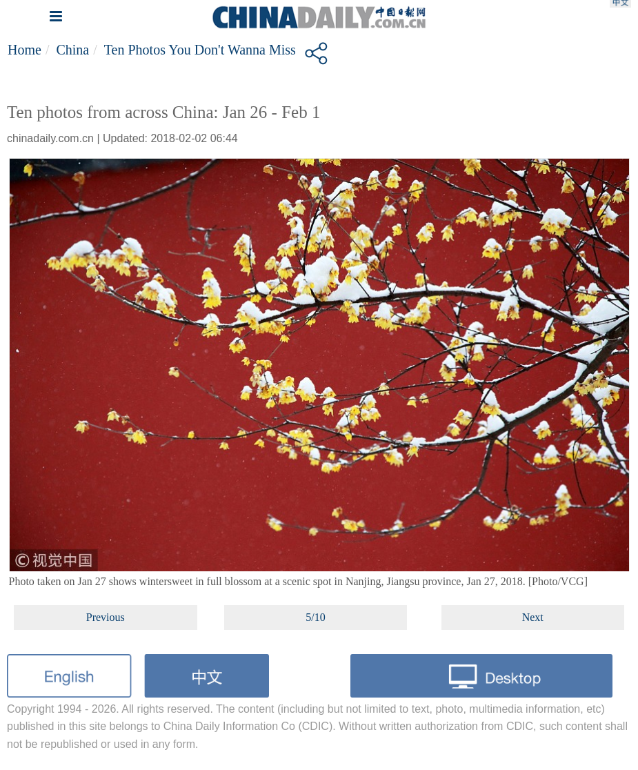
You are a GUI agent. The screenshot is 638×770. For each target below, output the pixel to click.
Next (533, 617)
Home (24, 49)
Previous (105, 617)
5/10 (315, 617)
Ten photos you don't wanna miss (200, 49)
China (72, 49)
